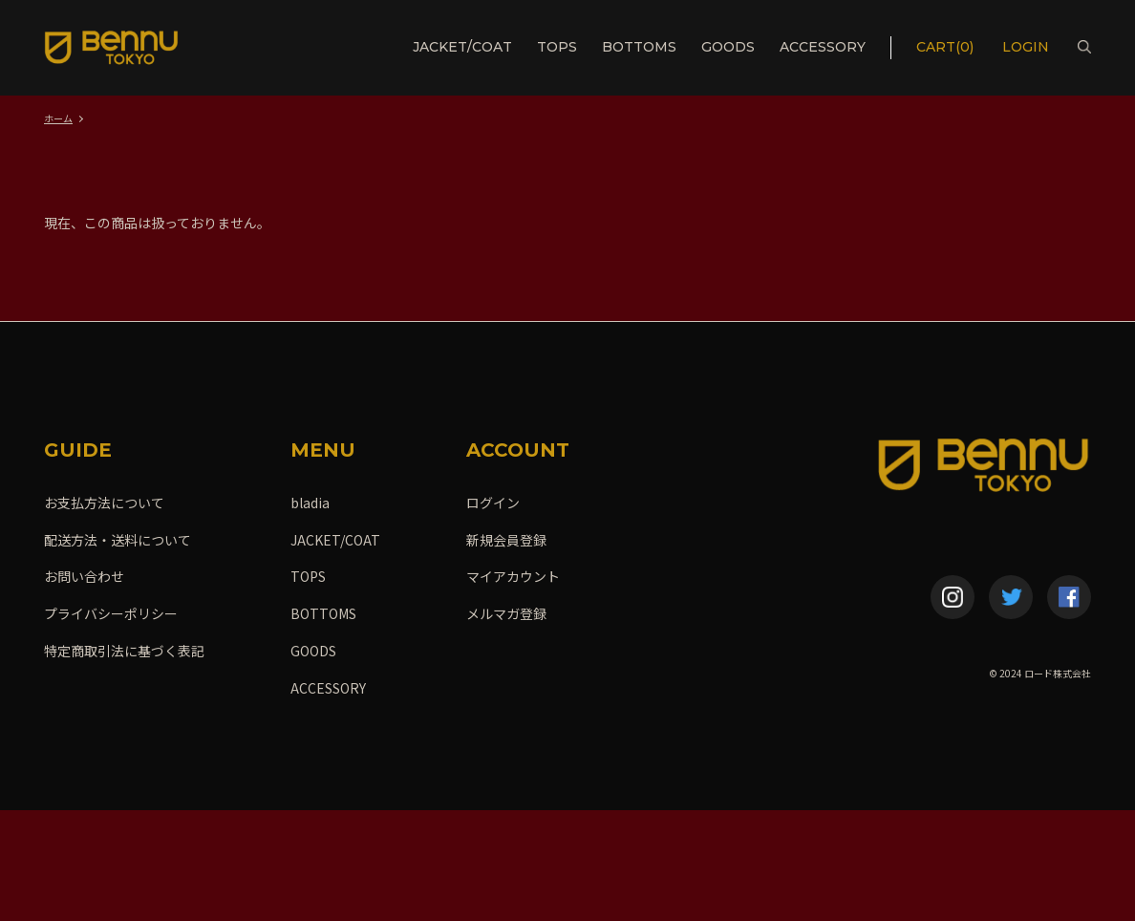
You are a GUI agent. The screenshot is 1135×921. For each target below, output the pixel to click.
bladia (310, 502)
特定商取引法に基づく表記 (124, 650)
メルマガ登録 (506, 613)
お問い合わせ (84, 576)
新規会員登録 (506, 539)
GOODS (728, 46)
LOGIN (1027, 46)
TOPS (557, 46)
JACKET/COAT (462, 46)
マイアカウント (513, 576)
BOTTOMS (639, 46)
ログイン (493, 502)
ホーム (58, 118)
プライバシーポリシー (111, 613)
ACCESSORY (823, 46)
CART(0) (945, 46)
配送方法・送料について (117, 539)
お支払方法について (104, 502)
